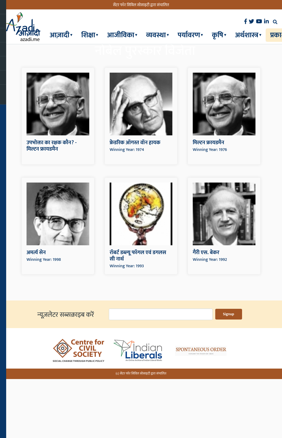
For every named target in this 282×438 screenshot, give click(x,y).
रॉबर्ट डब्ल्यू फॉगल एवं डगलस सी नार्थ (138, 316)
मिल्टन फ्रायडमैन (208, 203)
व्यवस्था (156, 35)
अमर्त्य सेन (36, 313)
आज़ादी (59, 35)
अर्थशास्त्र (246, 35)
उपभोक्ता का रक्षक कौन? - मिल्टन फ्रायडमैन (52, 206)
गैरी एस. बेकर (206, 313)
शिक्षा (88, 35)
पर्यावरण (189, 35)
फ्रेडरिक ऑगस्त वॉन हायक (135, 203)
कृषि (217, 35)
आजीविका (120, 35)
